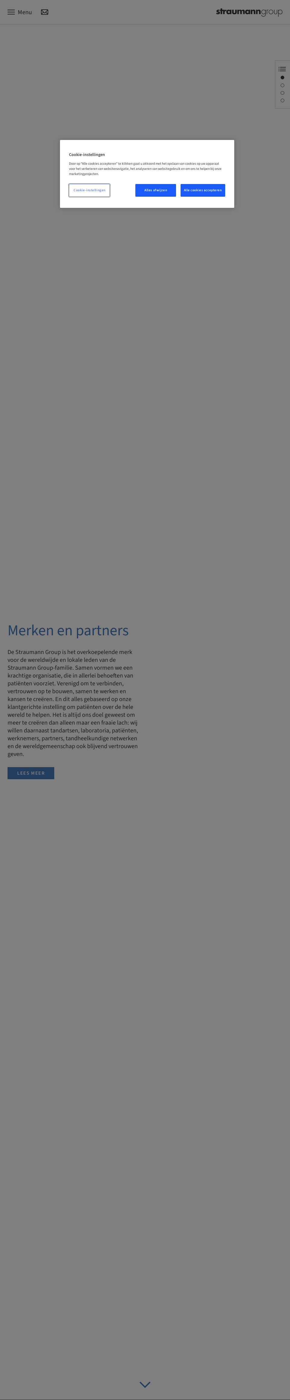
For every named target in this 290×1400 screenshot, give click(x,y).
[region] (147, 174)
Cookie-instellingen (90, 190)
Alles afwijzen (155, 190)
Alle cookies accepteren (203, 190)
